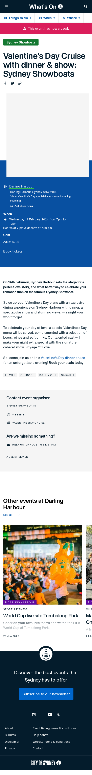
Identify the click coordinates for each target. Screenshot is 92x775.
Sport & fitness (15, 609)
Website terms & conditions (51, 741)
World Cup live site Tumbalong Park (40, 615)
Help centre (40, 735)
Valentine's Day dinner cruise (63, 357)
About (9, 728)
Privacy (10, 748)
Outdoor (27, 375)
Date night (47, 375)
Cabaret (67, 375)
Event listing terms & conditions (54, 728)
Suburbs (10, 735)
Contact (38, 748)
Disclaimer (12, 741)
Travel (10, 375)
